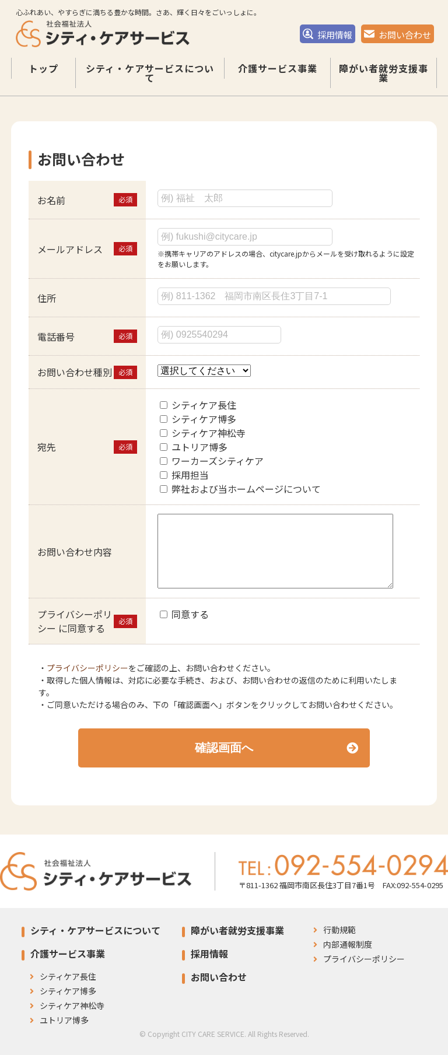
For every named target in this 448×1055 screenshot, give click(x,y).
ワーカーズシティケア (218, 461)
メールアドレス (70, 249)
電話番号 (56, 337)
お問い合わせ (397, 37)
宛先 (46, 447)
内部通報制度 (342, 944)
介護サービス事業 (277, 77)
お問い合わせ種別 (74, 372)
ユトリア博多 (200, 447)
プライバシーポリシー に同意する (74, 621)
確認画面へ (276, 747)
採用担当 (190, 475)
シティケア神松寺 (209, 433)
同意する (190, 614)
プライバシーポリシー (87, 668)
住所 (46, 298)
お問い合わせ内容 (74, 552)
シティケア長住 (204, 405)
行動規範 (334, 929)
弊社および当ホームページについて (246, 489)
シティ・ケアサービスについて (150, 81)
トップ (43, 77)
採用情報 (327, 37)
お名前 (51, 200)
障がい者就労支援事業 (383, 81)
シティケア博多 (204, 419)
